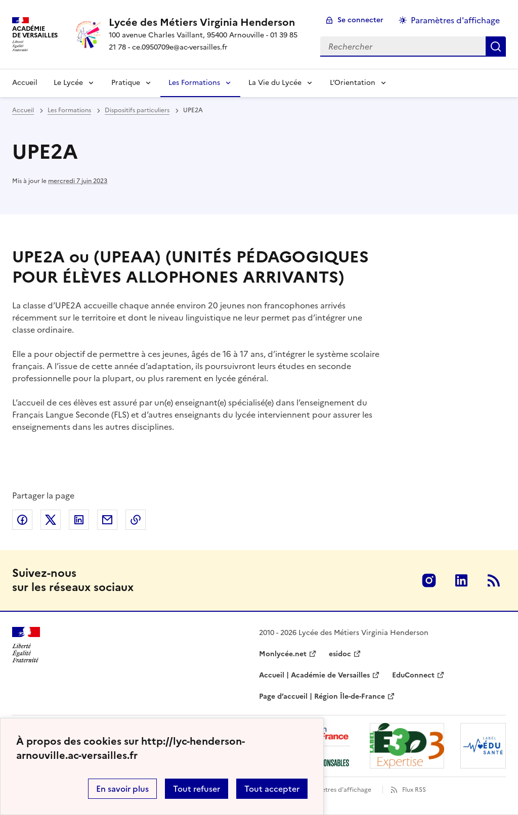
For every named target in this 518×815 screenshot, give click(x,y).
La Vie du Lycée (274, 82)
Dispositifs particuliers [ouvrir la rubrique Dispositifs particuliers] (137, 110)
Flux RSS (414, 789)
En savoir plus (122, 789)
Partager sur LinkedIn (79, 520)
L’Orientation (352, 82)
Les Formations (194, 82)
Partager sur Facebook (22, 520)
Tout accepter (271, 789)
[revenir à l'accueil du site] (206, 22)
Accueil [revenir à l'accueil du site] (23, 110)
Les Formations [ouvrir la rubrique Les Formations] (69, 110)
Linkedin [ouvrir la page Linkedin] (461, 580)
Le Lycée (68, 82)
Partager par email (107, 520)
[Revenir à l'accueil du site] (26, 645)
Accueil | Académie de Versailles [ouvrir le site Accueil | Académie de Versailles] (314, 675)
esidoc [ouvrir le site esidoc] (340, 654)
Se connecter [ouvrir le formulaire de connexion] (360, 20)
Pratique (125, 82)
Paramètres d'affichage (337, 789)
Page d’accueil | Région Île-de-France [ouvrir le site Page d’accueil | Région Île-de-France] (322, 696)
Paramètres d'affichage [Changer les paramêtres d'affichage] (455, 20)
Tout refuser (196, 789)
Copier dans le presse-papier (135, 520)
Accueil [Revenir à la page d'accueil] (24, 82)
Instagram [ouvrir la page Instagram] (429, 580)
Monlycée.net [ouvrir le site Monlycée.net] (283, 654)
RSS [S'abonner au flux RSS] (494, 580)
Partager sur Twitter (50, 520)
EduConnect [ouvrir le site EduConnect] (413, 675)
